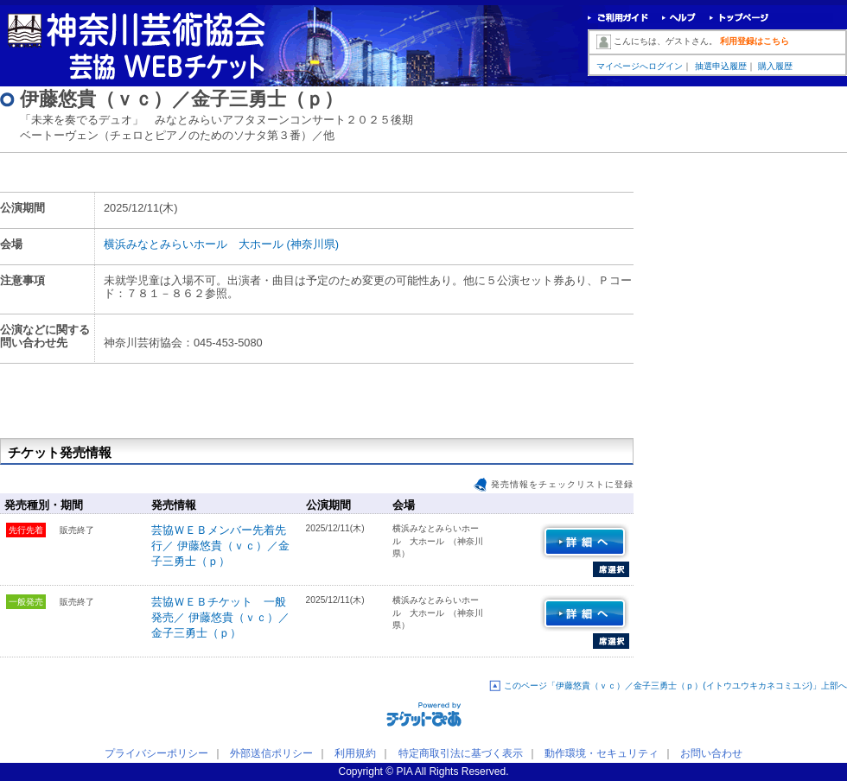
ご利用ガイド (618, 18)
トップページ (739, 18)
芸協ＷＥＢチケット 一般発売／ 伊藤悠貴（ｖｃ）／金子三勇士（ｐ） (220, 617)
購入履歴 (775, 66)
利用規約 (355, 753)
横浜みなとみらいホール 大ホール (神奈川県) (221, 244)
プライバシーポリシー (156, 753)
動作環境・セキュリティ (601, 753)
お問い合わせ (711, 753)
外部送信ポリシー (271, 753)
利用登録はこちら (754, 41)
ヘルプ (679, 18)
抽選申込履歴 (721, 66)
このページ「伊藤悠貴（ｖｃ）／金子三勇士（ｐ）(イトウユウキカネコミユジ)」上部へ (675, 685)
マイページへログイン (639, 66)
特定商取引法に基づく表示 (460, 753)
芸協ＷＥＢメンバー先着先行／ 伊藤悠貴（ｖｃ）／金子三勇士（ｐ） (220, 546)
